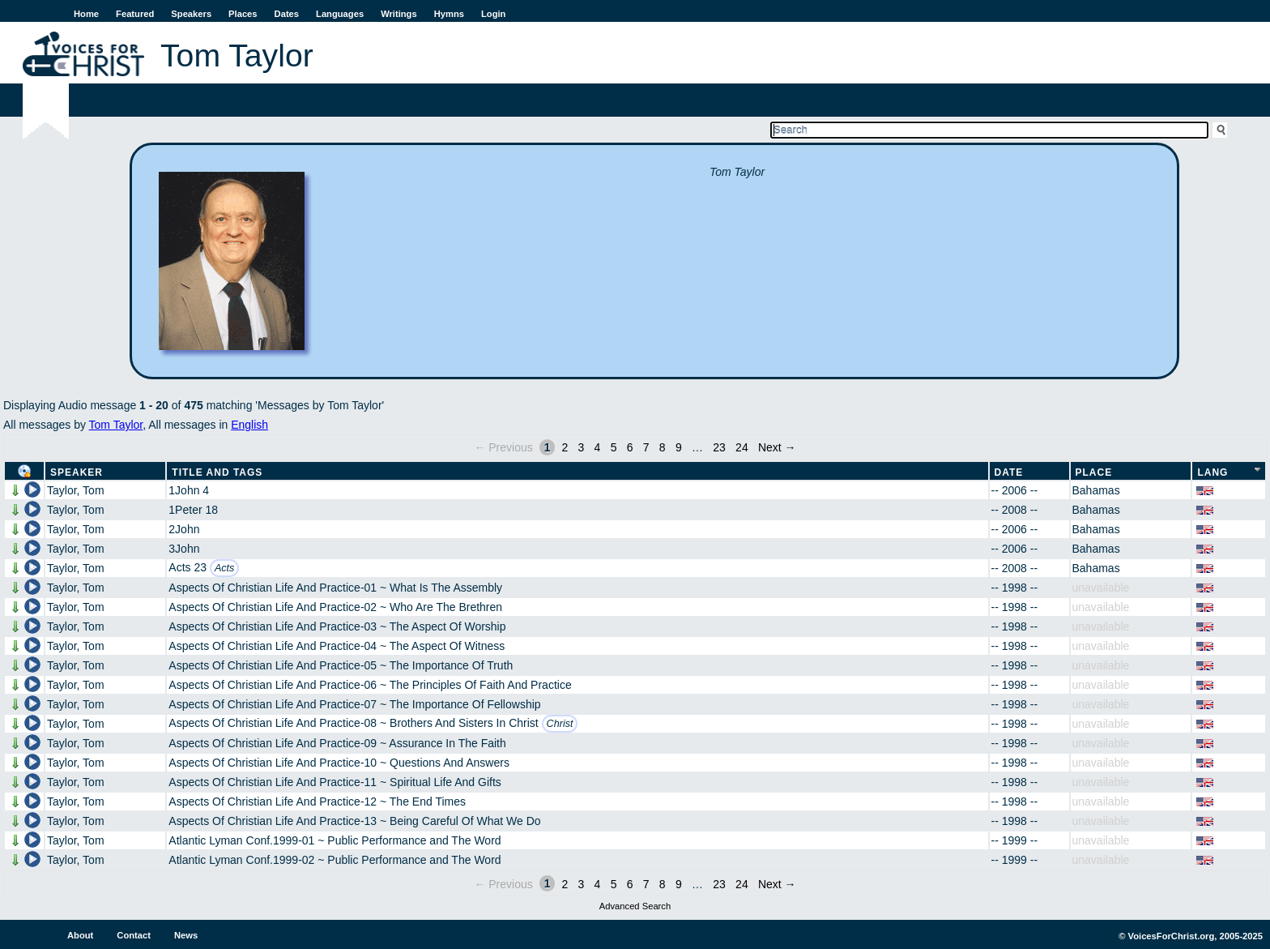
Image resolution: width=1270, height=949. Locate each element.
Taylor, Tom (75, 490)
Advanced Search (635, 906)
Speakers (191, 14)
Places (242, 14)
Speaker (76, 472)
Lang (1212, 472)
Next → (777, 447)
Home (86, 14)
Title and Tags (217, 472)
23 (719, 447)
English (249, 424)
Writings (399, 14)
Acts (225, 568)
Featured (135, 14)
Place (1094, 472)
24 (741, 447)
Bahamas (1096, 490)
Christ (560, 723)
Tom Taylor (116, 424)
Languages (340, 14)
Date (1009, 472)
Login (493, 14)
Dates (287, 14)
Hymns (449, 14)
